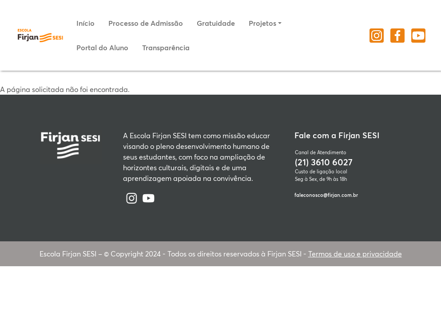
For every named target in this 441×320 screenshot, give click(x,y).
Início (85, 23)
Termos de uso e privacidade (355, 253)
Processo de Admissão (145, 23)
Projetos (262, 23)
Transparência (166, 47)
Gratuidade (216, 23)
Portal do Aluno (102, 47)
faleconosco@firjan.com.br (326, 195)
